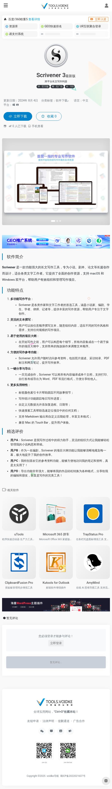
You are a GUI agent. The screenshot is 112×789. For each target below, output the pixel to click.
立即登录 (56, 643)
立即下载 (18, 116)
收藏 (48, 116)
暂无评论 (12, 618)
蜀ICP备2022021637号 (72, 776)
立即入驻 (98, 19)
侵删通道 (63, 721)
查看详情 (34, 19)
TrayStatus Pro (93, 534)
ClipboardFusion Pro (19, 583)
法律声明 (48, 721)
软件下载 (61, 100)
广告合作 (79, 721)
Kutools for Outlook (56, 583)
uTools (19, 534)
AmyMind (93, 583)
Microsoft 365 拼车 (56, 534)
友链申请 (33, 721)
